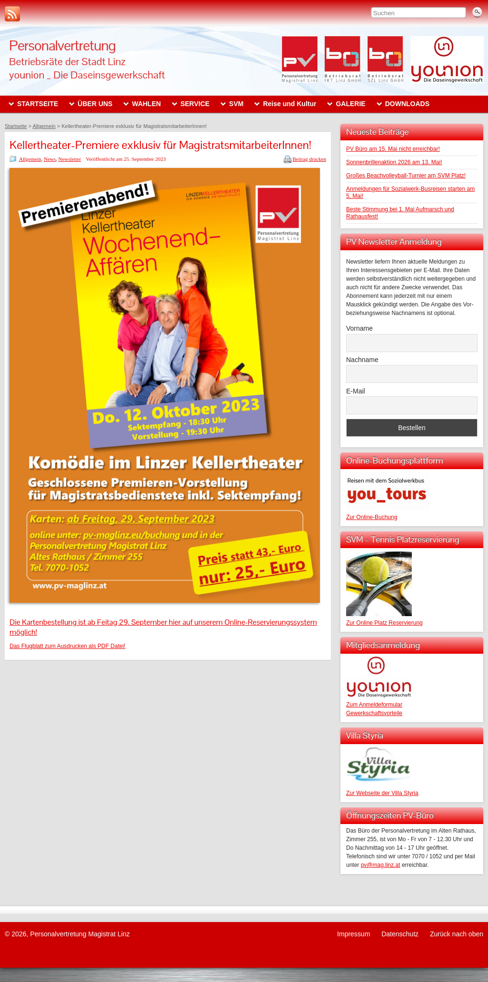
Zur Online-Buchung (371, 517)
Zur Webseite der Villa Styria (382, 793)
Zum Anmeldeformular (374, 704)
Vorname (359, 328)
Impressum (353, 934)
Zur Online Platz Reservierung (384, 622)
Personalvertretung (62, 45)
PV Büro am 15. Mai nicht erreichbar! (393, 149)
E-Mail (355, 391)
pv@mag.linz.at (380, 865)
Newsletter (70, 159)
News (50, 159)
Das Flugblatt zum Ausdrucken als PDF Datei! (67, 646)
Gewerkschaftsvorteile (374, 713)
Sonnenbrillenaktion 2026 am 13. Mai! (394, 162)
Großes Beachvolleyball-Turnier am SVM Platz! (406, 175)
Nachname (362, 359)
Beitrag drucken (309, 159)
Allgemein (30, 159)
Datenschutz (399, 934)
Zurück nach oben (456, 934)
